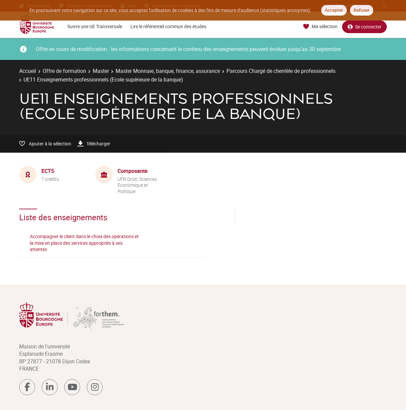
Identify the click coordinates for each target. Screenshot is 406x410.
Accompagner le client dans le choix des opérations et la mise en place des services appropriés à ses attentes (84, 242)
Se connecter (364, 27)
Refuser (362, 10)
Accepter (334, 10)
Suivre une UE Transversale (94, 26)
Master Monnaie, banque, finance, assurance (168, 71)
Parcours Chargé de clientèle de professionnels (281, 71)
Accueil (27, 71)
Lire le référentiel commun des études (168, 26)
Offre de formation (64, 71)
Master (101, 71)
